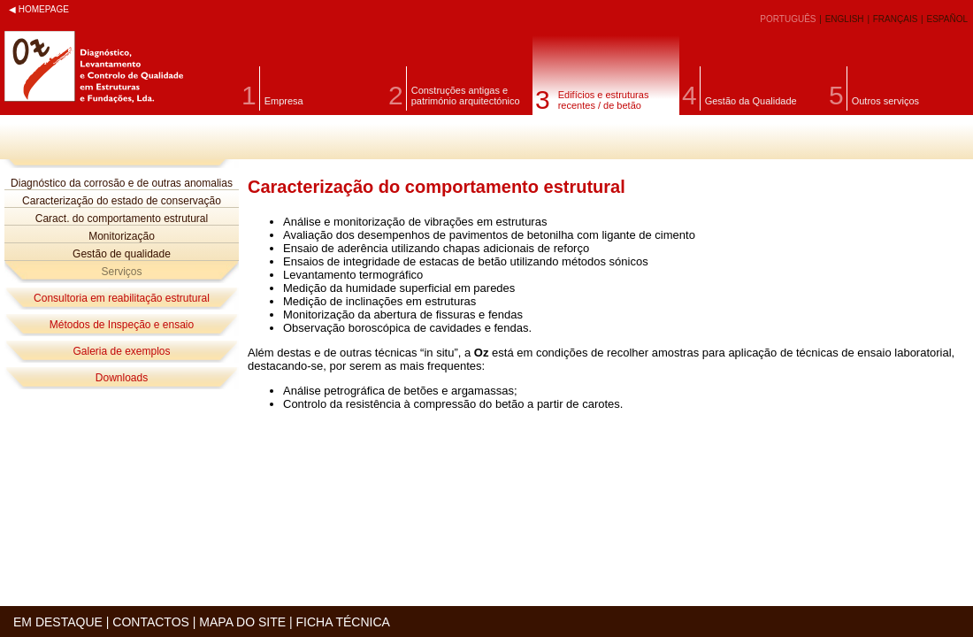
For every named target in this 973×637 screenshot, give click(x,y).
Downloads (122, 378)
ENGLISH (846, 19)
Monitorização (121, 236)
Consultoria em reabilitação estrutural (122, 298)
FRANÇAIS (896, 19)
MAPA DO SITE (242, 622)
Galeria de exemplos (121, 351)
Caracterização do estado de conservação (121, 201)
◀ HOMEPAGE (39, 9)
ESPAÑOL (948, 19)
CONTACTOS (150, 622)
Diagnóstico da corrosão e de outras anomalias (122, 183)
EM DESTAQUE (58, 622)
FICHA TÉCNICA (343, 622)
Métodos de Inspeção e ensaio (122, 324)
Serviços (121, 271)
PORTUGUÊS (789, 19)
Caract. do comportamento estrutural (121, 218)
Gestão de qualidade (122, 254)
